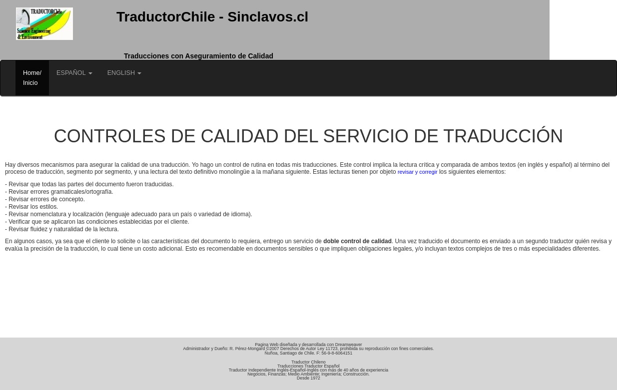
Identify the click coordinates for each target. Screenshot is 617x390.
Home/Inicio (32, 77)
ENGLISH (124, 72)
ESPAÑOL (74, 72)
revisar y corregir (418, 172)
